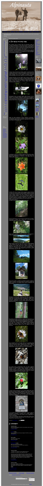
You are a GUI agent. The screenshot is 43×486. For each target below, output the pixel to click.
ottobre (6, 61)
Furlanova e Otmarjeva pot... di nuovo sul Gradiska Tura (38, 108)
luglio (5, 67)
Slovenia (37, 52)
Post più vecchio (30, 473)
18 (4, 44)
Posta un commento (13, 469)
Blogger (30, 484)
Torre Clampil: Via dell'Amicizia (5, 73)
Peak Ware (4, 133)
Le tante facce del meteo (5, 86)
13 (4, 50)
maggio (6, 103)
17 (4, 45)
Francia (37, 48)
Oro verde (5, 83)
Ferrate (37, 47)
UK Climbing (5, 136)
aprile (5, 105)
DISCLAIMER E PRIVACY (36, 31)
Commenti (31, 480)
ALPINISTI (16, 31)
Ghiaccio (37, 49)
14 (4, 49)
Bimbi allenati (38, 44)
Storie (37, 53)
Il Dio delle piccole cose (5, 76)
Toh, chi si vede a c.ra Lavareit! (5, 80)
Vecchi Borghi (38, 54)
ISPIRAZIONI (12, 31)
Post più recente (12, 473)
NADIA (6, 31)
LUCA (9, 31)
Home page (21, 473)
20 (4, 42)
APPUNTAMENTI (21, 31)
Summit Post (5, 134)
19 (4, 43)
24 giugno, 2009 (14, 434)
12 (4, 51)
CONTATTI (30, 31)
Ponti (36, 51)
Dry (36, 45)
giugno (6, 69)
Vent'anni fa (5, 98)
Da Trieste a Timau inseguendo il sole (5, 90)
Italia (36, 50)
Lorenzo (12, 431)
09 (4, 55)
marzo (6, 107)
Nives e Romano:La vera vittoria (5, 95)
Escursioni (37, 46)
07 (4, 114)
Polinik (5, 84)
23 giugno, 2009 (14, 429)
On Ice (4, 132)
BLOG (3, 31)
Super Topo (5, 135)
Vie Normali (5, 137)
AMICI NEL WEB (26, 31)
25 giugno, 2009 (14, 447)
